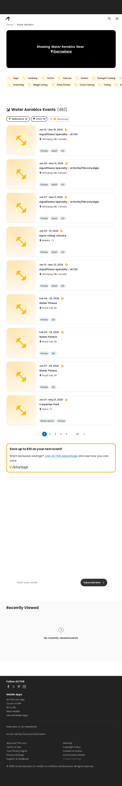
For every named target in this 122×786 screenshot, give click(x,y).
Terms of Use (13, 747)
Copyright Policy (72, 747)
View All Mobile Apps (17, 715)
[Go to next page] (84, 434)
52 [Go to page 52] (77, 434)
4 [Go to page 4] (61, 434)
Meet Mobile (13, 711)
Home (9, 24)
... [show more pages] (72, 434)
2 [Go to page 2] (50, 434)
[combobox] (18, 119)
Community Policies (74, 755)
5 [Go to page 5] (66, 434)
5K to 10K (11, 707)
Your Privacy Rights (16, 751)
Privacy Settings (15, 755)
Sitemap (67, 743)
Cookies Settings (72, 758)
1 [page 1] (44, 434)
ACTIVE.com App (15, 699)
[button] (39, 119)
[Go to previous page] (38, 434)
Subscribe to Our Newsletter (21, 726)
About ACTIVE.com (16, 743)
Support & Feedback (17, 758)
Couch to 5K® (13, 703)
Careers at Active (72, 751)
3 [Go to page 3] (55, 434)
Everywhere (62, 51)
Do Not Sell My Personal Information (25, 734)
